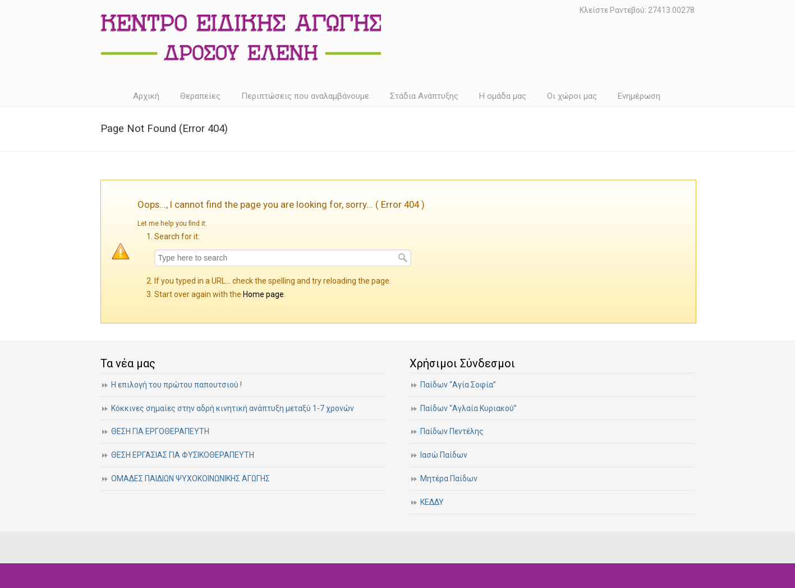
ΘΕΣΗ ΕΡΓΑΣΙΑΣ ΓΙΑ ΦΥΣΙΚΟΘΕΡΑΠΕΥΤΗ (182, 454)
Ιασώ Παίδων (443, 454)
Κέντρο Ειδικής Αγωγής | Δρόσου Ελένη (240, 38)
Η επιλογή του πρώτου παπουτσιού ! (176, 384)
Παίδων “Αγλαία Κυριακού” (468, 408)
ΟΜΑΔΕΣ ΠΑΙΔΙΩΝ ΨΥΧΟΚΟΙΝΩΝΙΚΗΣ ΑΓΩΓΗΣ (190, 478)
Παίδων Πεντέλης (452, 431)
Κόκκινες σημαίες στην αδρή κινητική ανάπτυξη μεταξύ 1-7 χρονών (232, 408)
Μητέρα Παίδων (448, 478)
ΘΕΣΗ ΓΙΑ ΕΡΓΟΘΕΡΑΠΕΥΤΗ (160, 431)
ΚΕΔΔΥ (432, 502)
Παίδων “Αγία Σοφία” (458, 384)
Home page (263, 294)
